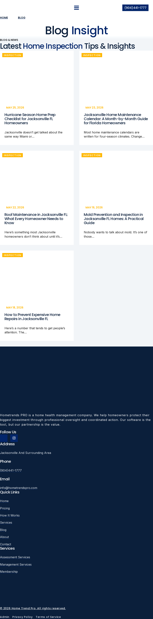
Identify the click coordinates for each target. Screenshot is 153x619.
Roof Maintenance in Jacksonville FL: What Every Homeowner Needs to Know (36, 218)
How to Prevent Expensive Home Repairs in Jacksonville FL (32, 316)
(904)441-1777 (135, 8)
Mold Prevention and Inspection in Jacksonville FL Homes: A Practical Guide (114, 218)
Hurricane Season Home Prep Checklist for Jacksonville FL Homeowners (29, 119)
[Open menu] (76, 8)
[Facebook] (3, 438)
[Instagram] (14, 438)
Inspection (12, 55)
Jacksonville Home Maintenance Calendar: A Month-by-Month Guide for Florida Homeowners (116, 119)
